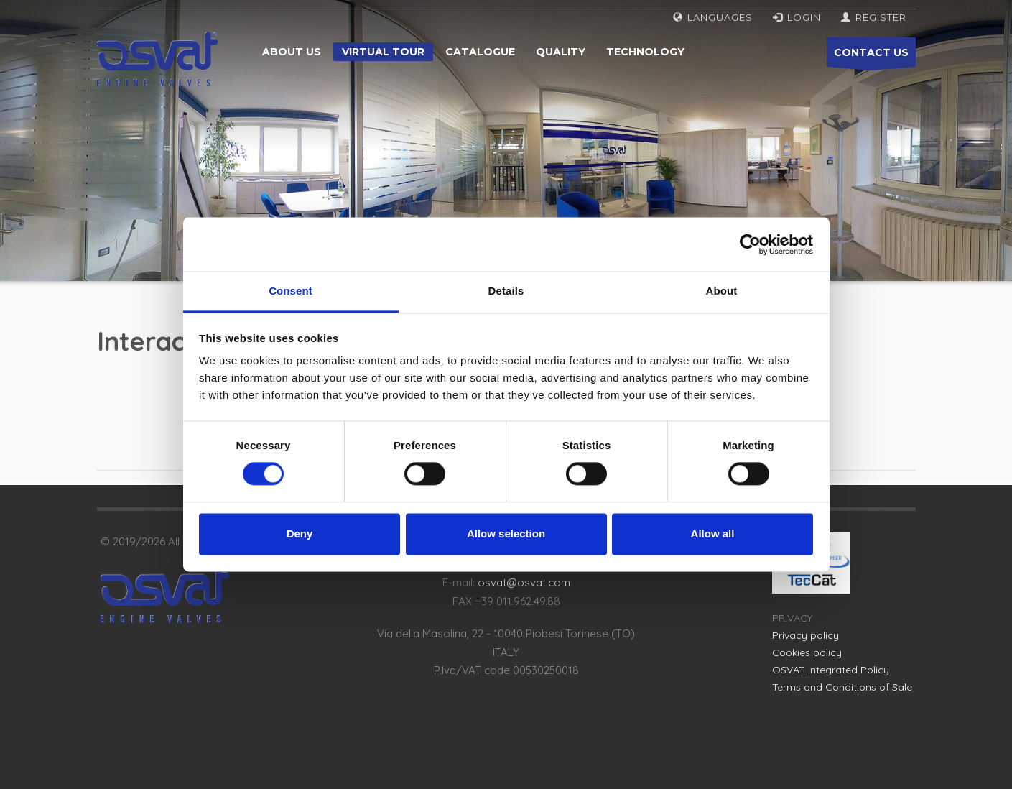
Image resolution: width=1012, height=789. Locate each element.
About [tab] (722, 291)
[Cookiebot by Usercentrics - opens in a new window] (750, 244)
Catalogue (480, 51)
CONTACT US (871, 56)
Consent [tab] (290, 291)
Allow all (713, 533)
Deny (300, 533)
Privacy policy (805, 635)
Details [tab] (506, 291)
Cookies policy (807, 652)
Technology (645, 51)
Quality (560, 51)
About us (291, 51)
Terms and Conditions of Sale (842, 686)
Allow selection (506, 533)
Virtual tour (383, 51)
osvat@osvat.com (524, 582)
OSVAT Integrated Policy (830, 669)
